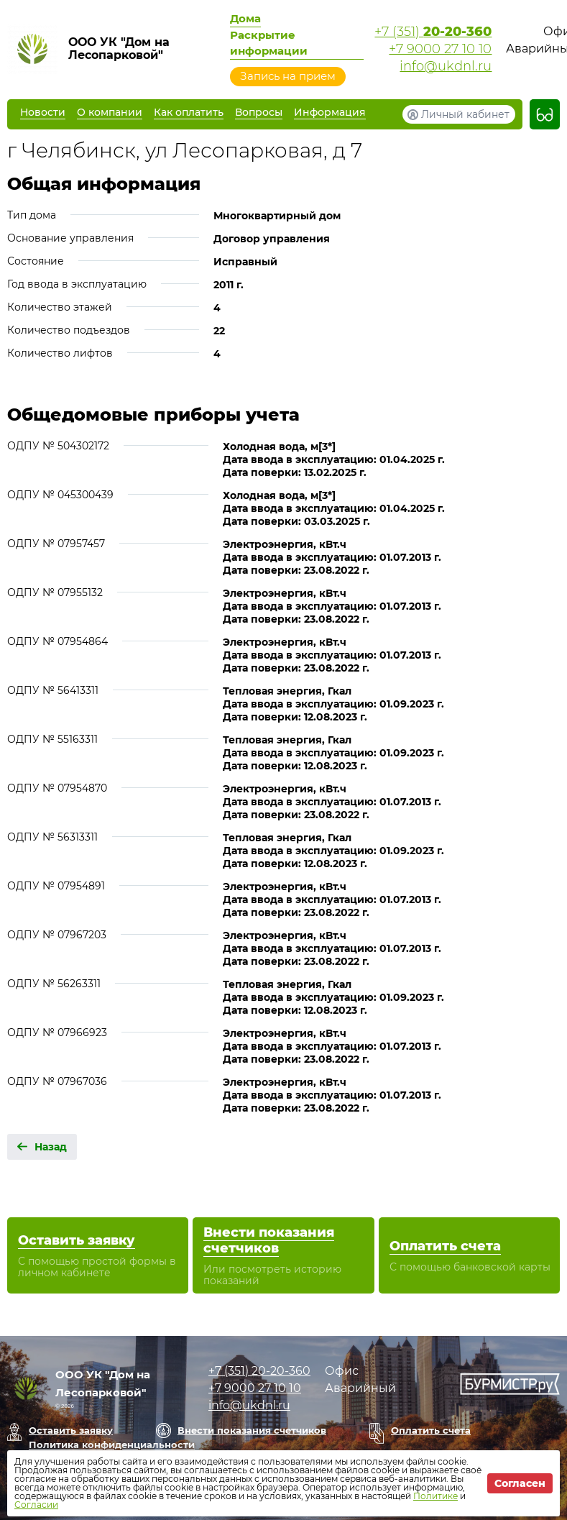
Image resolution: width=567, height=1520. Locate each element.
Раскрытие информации (269, 43)
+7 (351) (433, 32)
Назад (50, 1146)
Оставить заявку (71, 1430)
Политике (435, 1496)
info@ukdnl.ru (446, 66)
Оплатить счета (431, 1430)
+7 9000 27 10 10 (440, 49)
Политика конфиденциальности (112, 1444)
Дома (245, 18)
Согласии (36, 1504)
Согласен (519, 1483)
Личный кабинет (465, 114)
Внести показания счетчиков (252, 1430)
